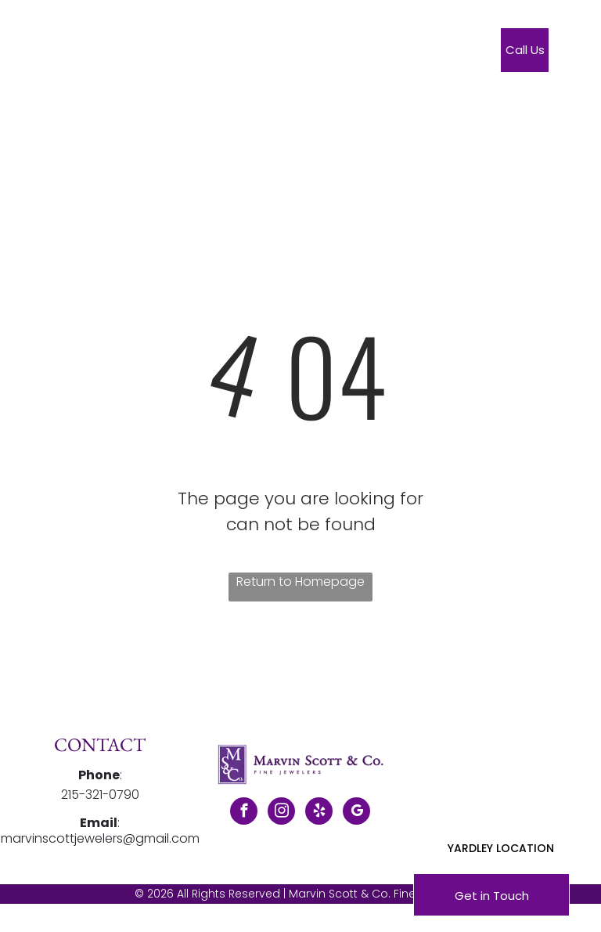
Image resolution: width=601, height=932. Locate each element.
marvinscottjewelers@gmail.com (100, 838)
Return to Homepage (300, 582)
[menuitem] (232, 53)
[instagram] (281, 813)
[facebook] (243, 813)
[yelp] (319, 813)
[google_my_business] (356, 813)
